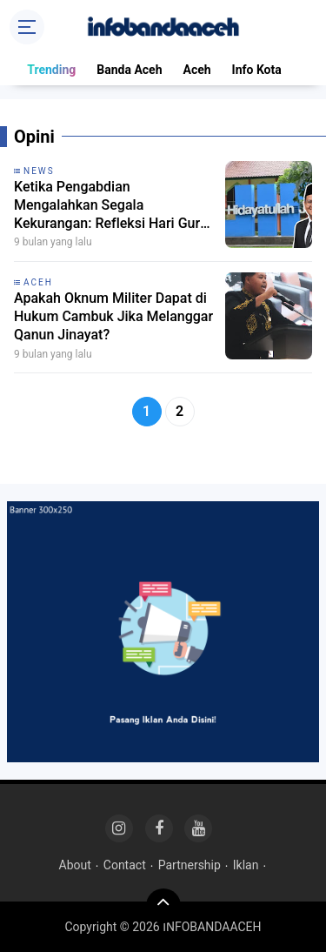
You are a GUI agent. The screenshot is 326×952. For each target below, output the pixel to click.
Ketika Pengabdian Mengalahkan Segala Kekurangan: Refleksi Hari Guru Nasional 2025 (111, 205)
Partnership (189, 865)
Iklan (246, 865)
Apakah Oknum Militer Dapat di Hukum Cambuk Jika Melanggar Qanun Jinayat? (113, 316)
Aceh (196, 70)
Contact (124, 865)
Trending (51, 70)
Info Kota (257, 70)
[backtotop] (163, 905)
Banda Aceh (129, 70)
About (75, 865)
